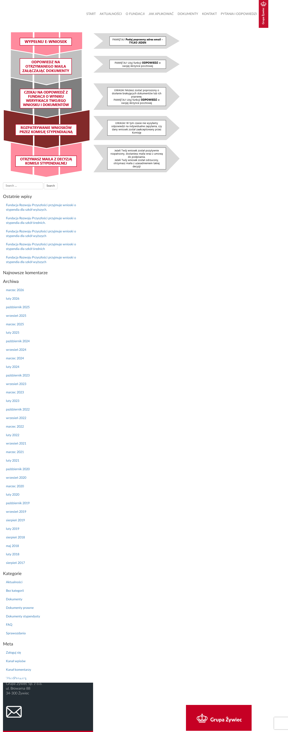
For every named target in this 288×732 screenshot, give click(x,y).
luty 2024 (12, 366)
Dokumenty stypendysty (23, 616)
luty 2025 (12, 332)
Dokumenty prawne (20, 607)
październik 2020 (18, 469)
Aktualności (111, 14)
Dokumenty (188, 14)
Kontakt (209, 14)
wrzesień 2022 (16, 418)
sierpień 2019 (15, 520)
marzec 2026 (15, 290)
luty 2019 (12, 528)
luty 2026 (12, 298)
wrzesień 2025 (16, 315)
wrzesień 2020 (16, 477)
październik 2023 (18, 375)
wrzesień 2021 (16, 443)
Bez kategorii (15, 590)
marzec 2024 (15, 358)
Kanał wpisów (16, 661)
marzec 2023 (15, 392)
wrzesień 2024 (16, 349)
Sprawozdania (16, 633)
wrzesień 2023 (16, 384)
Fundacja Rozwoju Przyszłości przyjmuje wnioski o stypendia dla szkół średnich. (41, 220)
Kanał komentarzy (18, 669)
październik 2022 (18, 409)
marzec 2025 (15, 324)
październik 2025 (18, 307)
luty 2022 (12, 435)
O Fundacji (135, 14)
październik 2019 (18, 503)
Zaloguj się (13, 652)
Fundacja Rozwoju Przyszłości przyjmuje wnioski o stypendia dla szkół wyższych (41, 234)
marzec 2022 (15, 426)
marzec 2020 (15, 486)
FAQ (9, 624)
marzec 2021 (15, 452)
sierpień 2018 (15, 537)
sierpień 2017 (15, 562)
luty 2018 (12, 554)
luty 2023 (12, 401)
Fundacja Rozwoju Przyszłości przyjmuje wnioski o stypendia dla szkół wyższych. (41, 207)
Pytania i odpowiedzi (239, 14)
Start (91, 14)
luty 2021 (12, 460)
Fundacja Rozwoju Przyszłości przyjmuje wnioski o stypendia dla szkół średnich (41, 246)
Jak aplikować (161, 14)
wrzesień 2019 (16, 511)
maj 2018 (12, 546)
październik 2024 (18, 341)
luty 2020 (12, 494)
